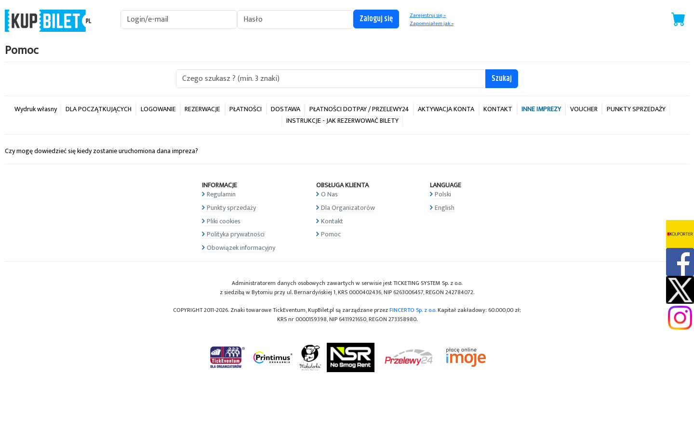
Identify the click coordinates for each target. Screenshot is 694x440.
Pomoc (331, 234)
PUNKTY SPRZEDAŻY (636, 109)
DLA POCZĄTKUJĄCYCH (99, 109)
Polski (443, 194)
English (444, 207)
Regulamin (221, 194)
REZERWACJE (202, 109)
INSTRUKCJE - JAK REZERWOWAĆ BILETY (342, 120)
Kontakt (332, 221)
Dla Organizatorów (348, 207)
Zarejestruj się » (428, 15)
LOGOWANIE (158, 109)
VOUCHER (584, 109)
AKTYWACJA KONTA (446, 109)
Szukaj (502, 79)
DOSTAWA (285, 109)
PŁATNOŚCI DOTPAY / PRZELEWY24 (359, 109)
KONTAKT (497, 109)
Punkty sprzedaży (231, 207)
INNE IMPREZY (541, 109)
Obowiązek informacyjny (241, 247)
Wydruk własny (35, 109)
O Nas (329, 194)
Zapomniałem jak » (432, 23)
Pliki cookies (223, 221)
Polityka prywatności (236, 234)
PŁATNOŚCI (245, 109)
